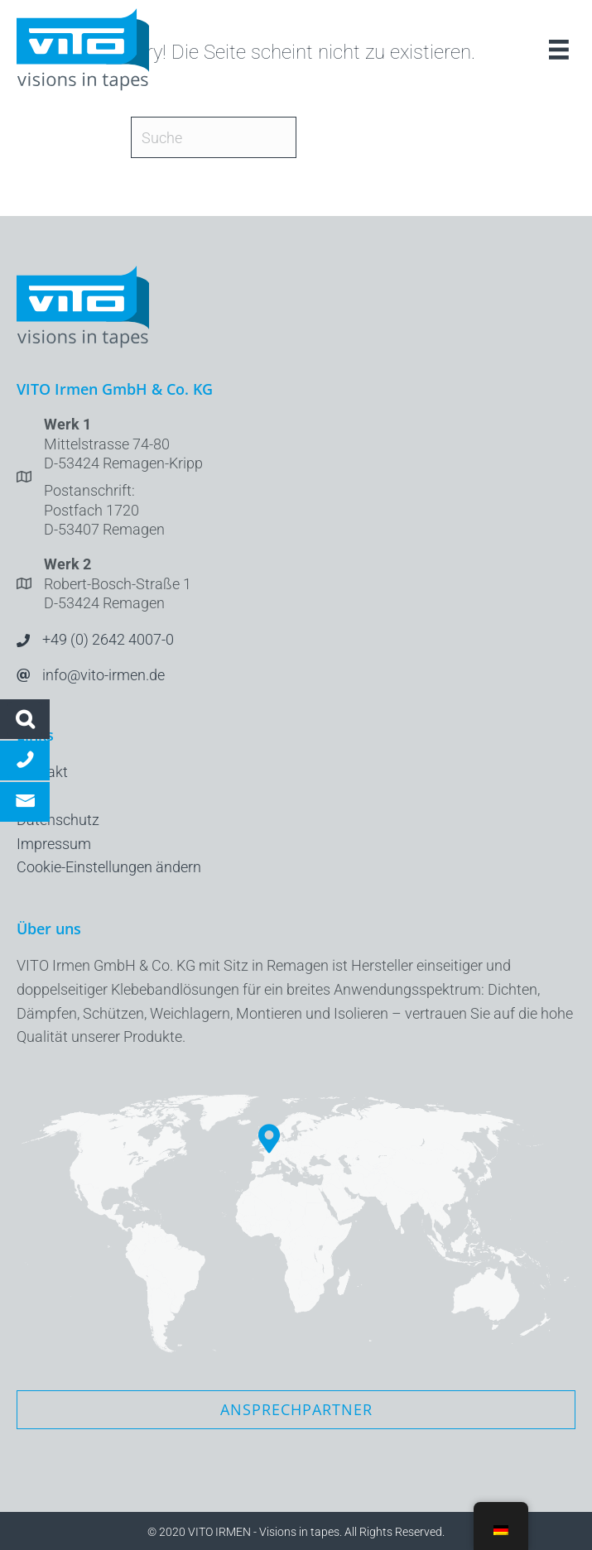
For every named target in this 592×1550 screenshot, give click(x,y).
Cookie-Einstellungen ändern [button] (109, 867)
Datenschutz (58, 819)
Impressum (54, 843)
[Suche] (213, 137)
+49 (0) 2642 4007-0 (108, 639)
